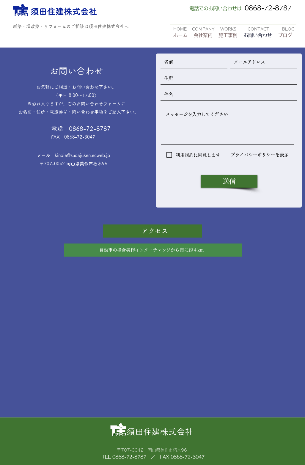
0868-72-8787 (268, 8)
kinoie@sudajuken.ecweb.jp (82, 155)
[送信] (229, 181)
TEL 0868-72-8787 (124, 457)
